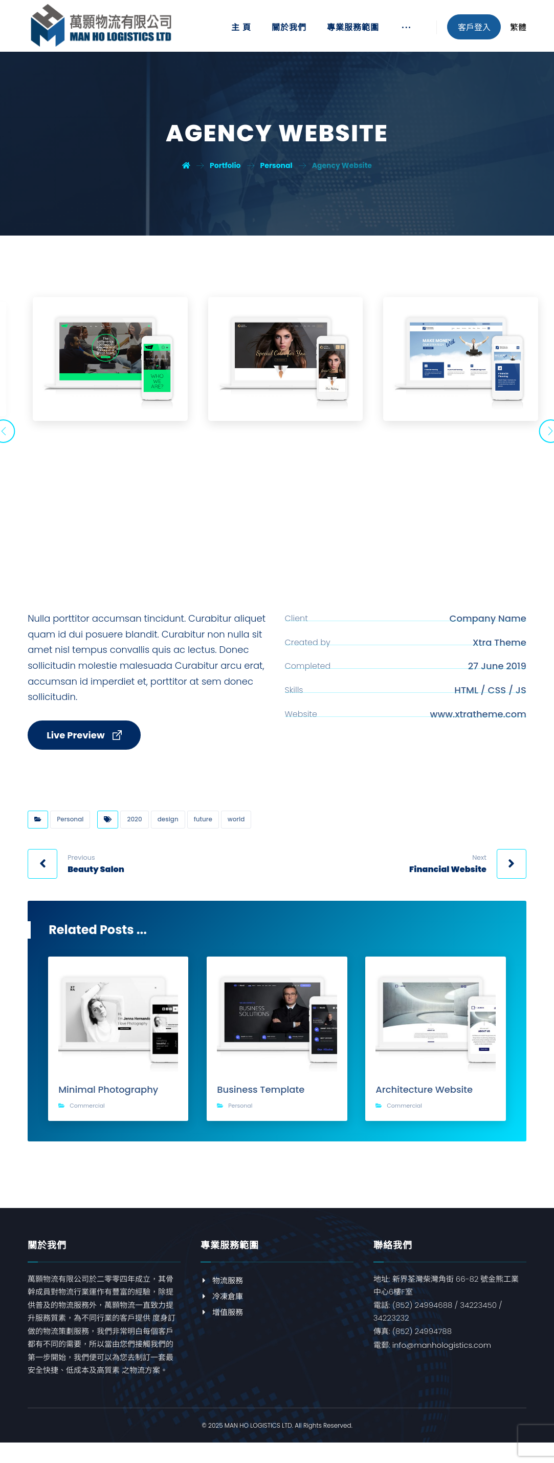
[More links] (406, 30)
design (168, 826)
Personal (70, 826)
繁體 (518, 27)
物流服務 (222, 1287)
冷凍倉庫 (222, 1303)
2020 (134, 826)
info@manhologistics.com (441, 1352)
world (236, 826)
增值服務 (222, 1319)
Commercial (87, 1113)
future (203, 826)
